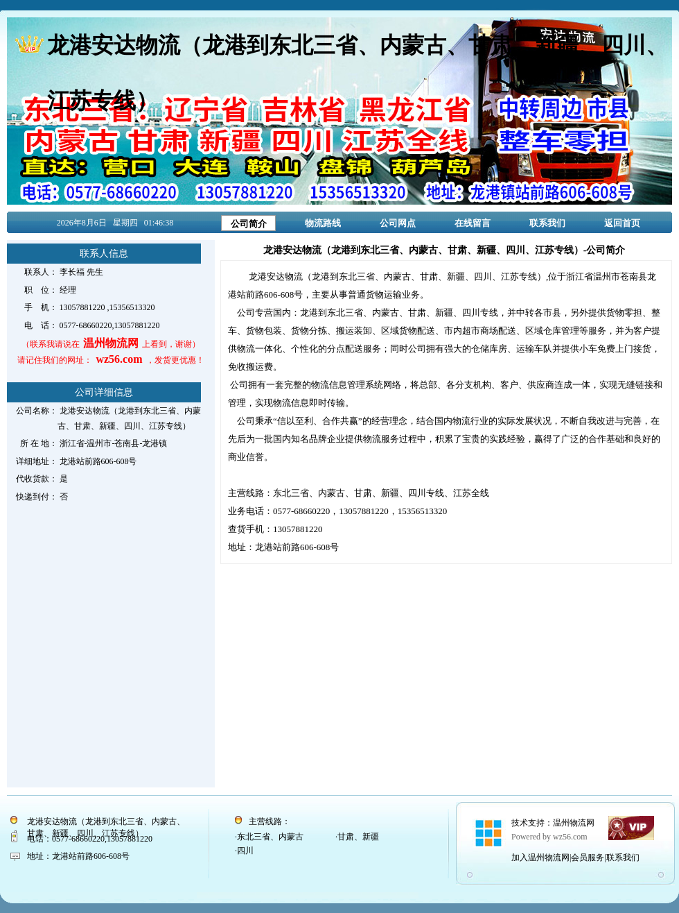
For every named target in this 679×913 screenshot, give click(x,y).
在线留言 (473, 223)
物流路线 (323, 223)
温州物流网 (573, 823)
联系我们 (547, 223)
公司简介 (249, 224)
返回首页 (622, 223)
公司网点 (398, 223)
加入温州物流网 (540, 857)
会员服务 (587, 857)
